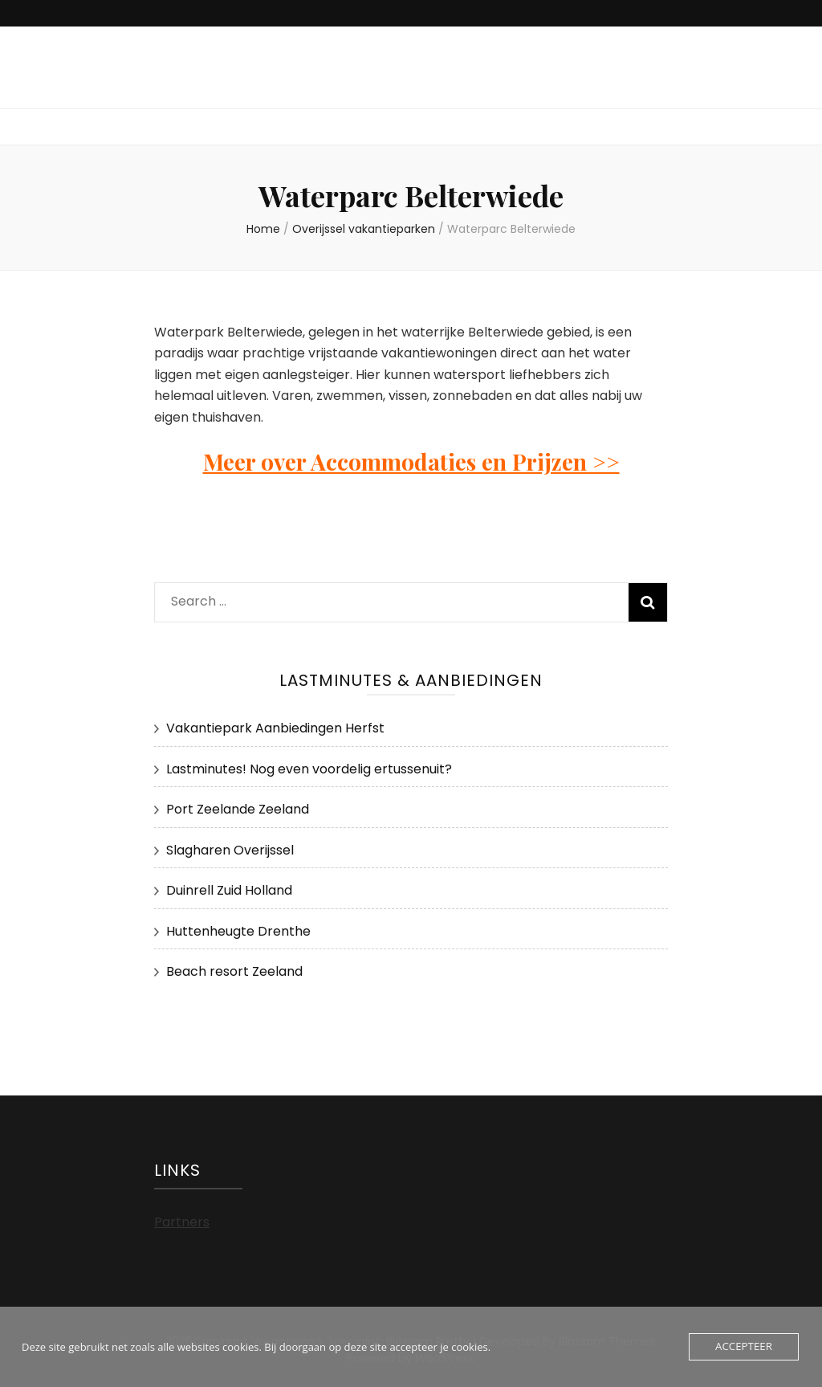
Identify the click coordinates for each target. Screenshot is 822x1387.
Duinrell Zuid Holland (229, 890)
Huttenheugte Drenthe (238, 931)
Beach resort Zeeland (234, 971)
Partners (182, 1222)
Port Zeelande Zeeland (237, 809)
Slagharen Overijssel (230, 850)
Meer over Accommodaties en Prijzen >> (411, 461)
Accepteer (744, 1347)
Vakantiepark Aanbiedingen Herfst (275, 728)
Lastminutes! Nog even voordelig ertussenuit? (309, 769)
